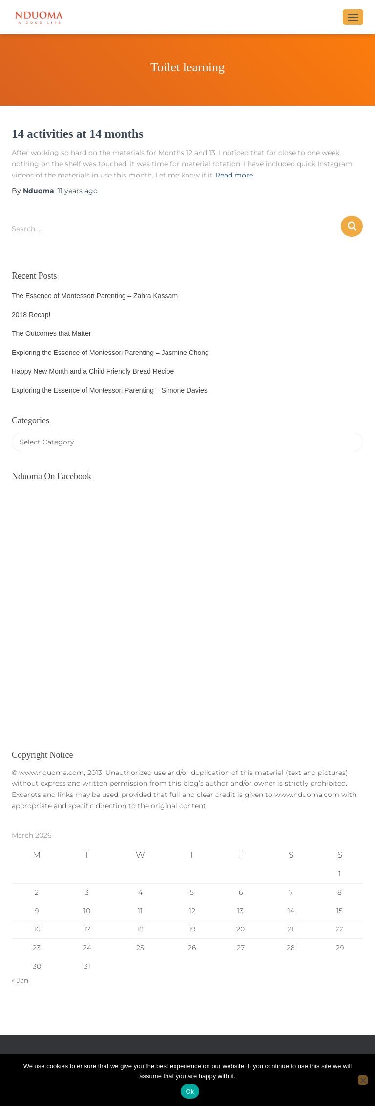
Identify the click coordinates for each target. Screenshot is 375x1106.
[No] (363, 1080)
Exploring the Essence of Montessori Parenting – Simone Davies (110, 390)
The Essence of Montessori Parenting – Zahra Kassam (95, 296)
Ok (190, 1091)
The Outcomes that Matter (51, 333)
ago (78, 190)
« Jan (20, 980)
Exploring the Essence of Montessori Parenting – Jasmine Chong (110, 352)
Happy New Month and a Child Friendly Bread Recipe (93, 371)
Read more (234, 175)
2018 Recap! (31, 315)
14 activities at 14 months (77, 133)
